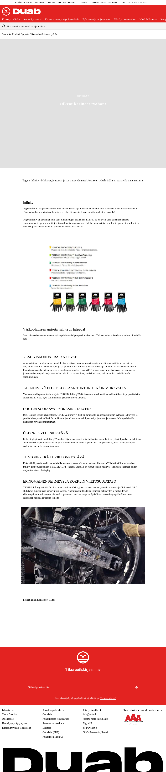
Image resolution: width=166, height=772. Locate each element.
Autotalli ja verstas (32, 19)
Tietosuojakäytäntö (108, 698)
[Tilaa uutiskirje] (136, 687)
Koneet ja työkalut (11, 19)
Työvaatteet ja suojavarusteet (96, 19)
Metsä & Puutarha (148, 19)
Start (4, 34)
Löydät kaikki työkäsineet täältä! (39, 600)
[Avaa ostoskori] (161, 13)
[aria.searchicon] (3, 26)
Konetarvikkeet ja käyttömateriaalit (62, 19)
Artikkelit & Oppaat (18, 34)
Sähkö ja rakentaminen (125, 19)
